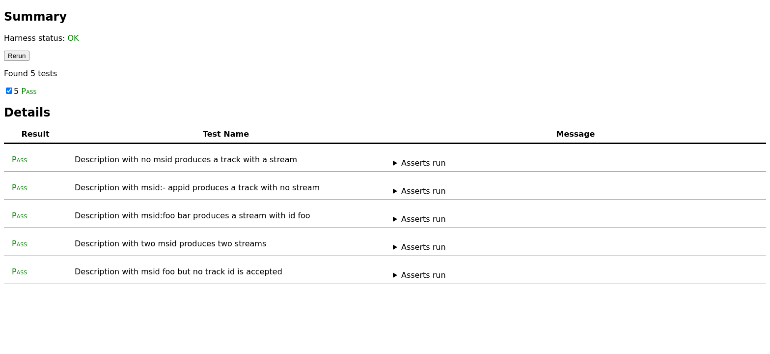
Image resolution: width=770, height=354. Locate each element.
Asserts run (423, 163)
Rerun (17, 55)
